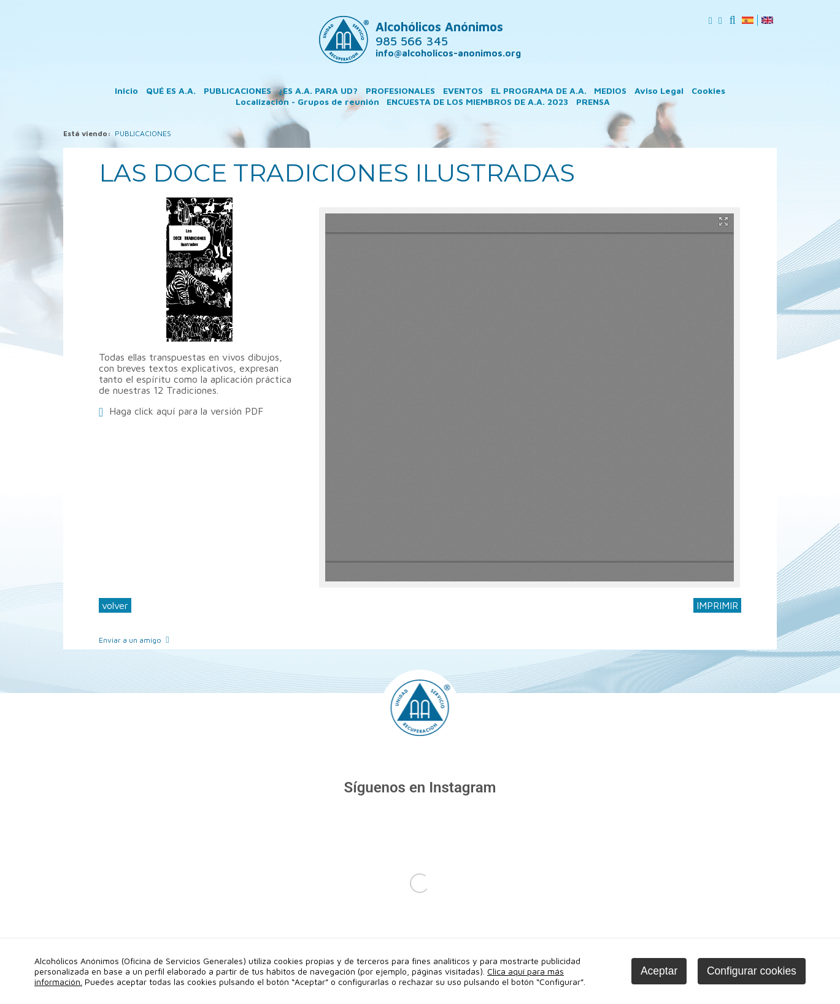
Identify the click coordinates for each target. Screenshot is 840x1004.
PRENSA (593, 101)
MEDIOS (610, 90)
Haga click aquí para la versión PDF (186, 410)
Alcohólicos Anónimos (439, 34)
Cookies (708, 90)
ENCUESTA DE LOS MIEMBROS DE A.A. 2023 (477, 101)
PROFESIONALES (400, 90)
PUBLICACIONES (237, 90)
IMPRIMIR (717, 605)
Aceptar (659, 971)
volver (115, 605)
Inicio (126, 90)
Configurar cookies (751, 971)
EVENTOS (463, 90)
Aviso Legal (659, 90)
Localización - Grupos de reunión (307, 101)
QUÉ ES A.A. (171, 90)
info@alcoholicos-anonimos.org (448, 53)
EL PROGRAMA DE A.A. (539, 90)
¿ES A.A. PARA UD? (318, 90)
